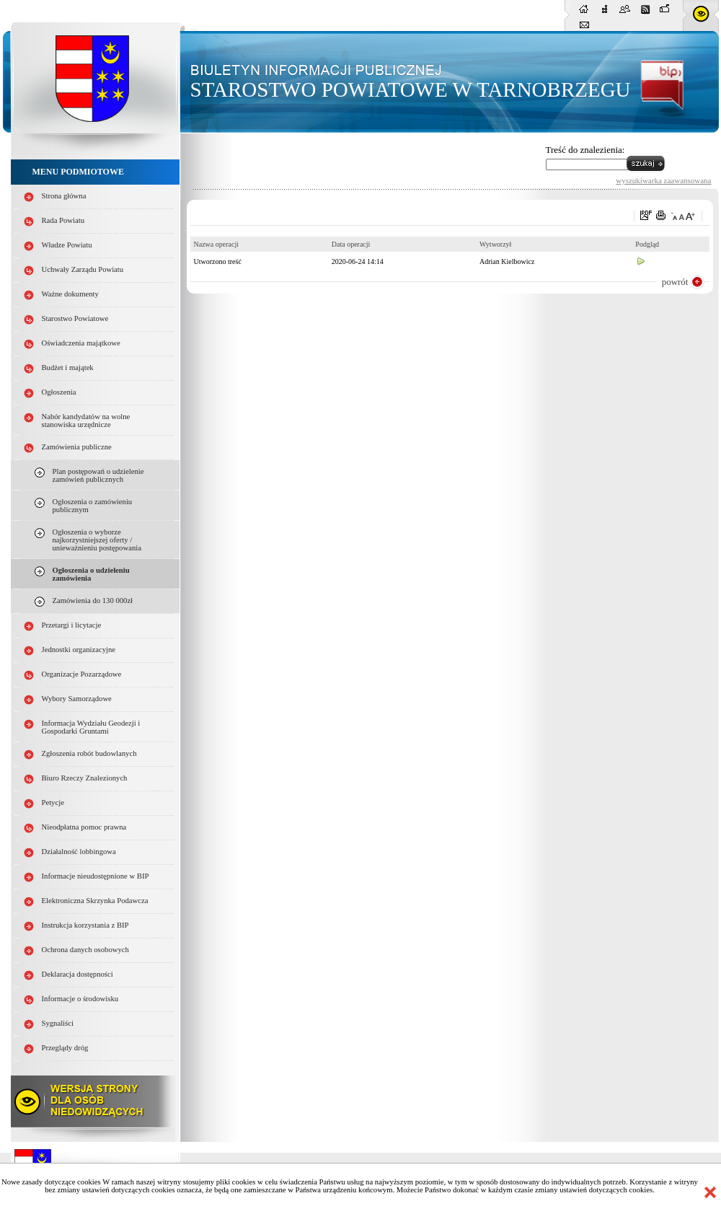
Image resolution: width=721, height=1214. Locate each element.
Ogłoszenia (59, 392)
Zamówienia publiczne (77, 447)
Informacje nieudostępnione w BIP (95, 876)
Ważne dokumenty (70, 294)
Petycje (53, 802)
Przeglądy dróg (65, 1048)
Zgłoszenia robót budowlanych (89, 753)
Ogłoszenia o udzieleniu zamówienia (91, 574)
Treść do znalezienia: (585, 149)
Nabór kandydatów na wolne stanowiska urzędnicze (86, 420)
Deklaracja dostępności (77, 974)
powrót (675, 281)
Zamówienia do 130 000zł (93, 600)
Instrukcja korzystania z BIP (85, 925)
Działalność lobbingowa (79, 851)
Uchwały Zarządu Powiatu (83, 269)
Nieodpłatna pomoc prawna (84, 827)
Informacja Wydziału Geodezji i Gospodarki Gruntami (91, 727)
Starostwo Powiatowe (75, 318)
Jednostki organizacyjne (79, 650)
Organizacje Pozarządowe (82, 674)
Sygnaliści (58, 1023)
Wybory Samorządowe (77, 699)
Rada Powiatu (63, 220)
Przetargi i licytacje (72, 625)
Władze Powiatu (67, 245)
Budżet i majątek (68, 367)
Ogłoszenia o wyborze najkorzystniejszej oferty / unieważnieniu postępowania (97, 540)
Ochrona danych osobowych (85, 950)
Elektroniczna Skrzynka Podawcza (95, 901)
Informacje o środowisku (80, 999)
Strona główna (64, 196)
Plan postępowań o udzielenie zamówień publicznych (98, 475)
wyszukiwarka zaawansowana (663, 180)
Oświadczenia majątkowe (81, 343)
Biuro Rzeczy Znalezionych (85, 778)
